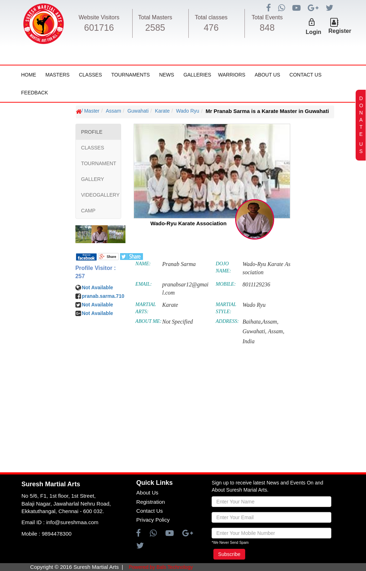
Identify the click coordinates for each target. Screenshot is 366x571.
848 (267, 28)
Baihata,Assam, (260, 322)
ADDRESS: (227, 321)
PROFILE (92, 132)
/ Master (90, 111)
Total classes (211, 17)
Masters (57, 75)
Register (339, 31)
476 (211, 28)
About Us (267, 75)
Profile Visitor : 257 (95, 272)
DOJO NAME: (223, 267)
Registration (150, 502)
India (248, 341)
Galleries (197, 75)
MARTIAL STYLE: (226, 308)
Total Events (267, 17)
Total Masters (155, 17)
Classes (90, 75)
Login (313, 32)
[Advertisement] (48, 323)
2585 (155, 28)
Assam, (276, 331)
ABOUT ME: (148, 321)
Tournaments (130, 75)
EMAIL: (143, 284)
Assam (113, 111)
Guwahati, (254, 331)
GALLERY (92, 179)
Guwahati (138, 111)
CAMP (88, 210)
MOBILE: (226, 284)
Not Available (97, 287)
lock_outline (311, 22)
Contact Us (306, 75)
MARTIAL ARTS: (145, 308)
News (166, 75)
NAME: (143, 263)
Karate (162, 111)
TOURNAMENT (99, 163)
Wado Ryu (187, 111)
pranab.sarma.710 (103, 296)
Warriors (231, 75)
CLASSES (92, 148)
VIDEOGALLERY (100, 195)
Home (28, 75)
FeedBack (34, 92)
